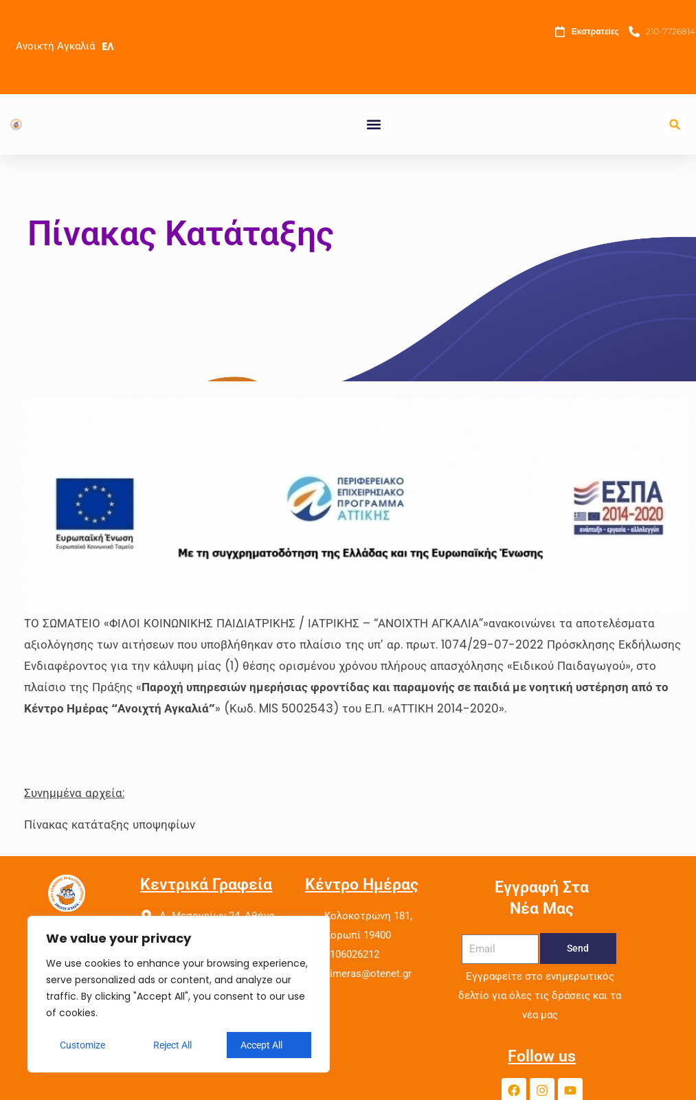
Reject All (172, 1045)
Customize (82, 1045)
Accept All (261, 1045)
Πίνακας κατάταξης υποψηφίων (109, 824)
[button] (374, 124)
